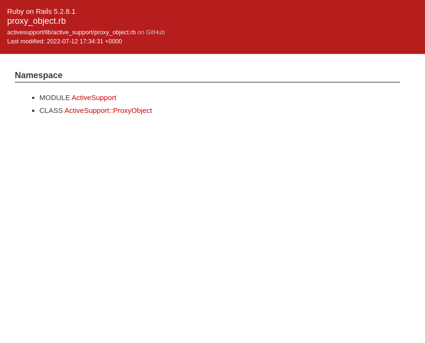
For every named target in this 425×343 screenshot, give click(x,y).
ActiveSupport (94, 97)
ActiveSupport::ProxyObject (108, 110)
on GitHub (151, 32)
